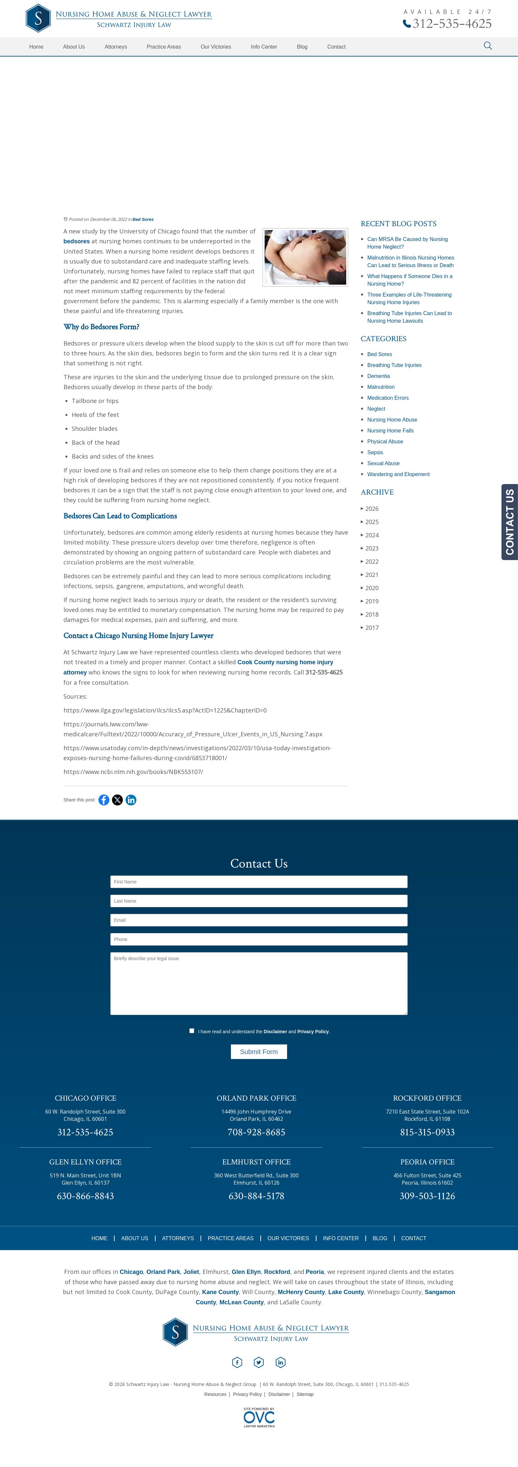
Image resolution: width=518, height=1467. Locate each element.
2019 (370, 601)
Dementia (378, 376)
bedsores (76, 241)
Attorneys (116, 47)
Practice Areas (164, 47)
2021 (370, 574)
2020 (370, 587)
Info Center (264, 47)
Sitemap (305, 1394)
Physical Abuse (385, 441)
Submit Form (259, 1051)
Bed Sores (143, 219)
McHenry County (301, 1292)
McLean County (241, 1302)
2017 (370, 627)
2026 (370, 508)
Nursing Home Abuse (392, 420)
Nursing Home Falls (390, 430)
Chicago (131, 1272)
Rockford (277, 1272)
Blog (302, 47)
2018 (370, 614)
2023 (370, 548)
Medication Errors (388, 398)
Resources (215, 1394)
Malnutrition (381, 387)
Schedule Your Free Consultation (259, 139)
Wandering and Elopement (398, 474)
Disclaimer (275, 1031)
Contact (336, 47)
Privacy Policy (313, 1031)
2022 (370, 561)
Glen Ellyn (246, 1272)
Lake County (346, 1292)
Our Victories (216, 47)
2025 (370, 521)
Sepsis (375, 452)
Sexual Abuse (383, 463)
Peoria (315, 1272)
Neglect (376, 409)
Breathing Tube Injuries (394, 365)
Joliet (191, 1272)
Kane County (220, 1292)
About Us (74, 47)
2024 (370, 535)
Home (36, 47)
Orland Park (163, 1272)
